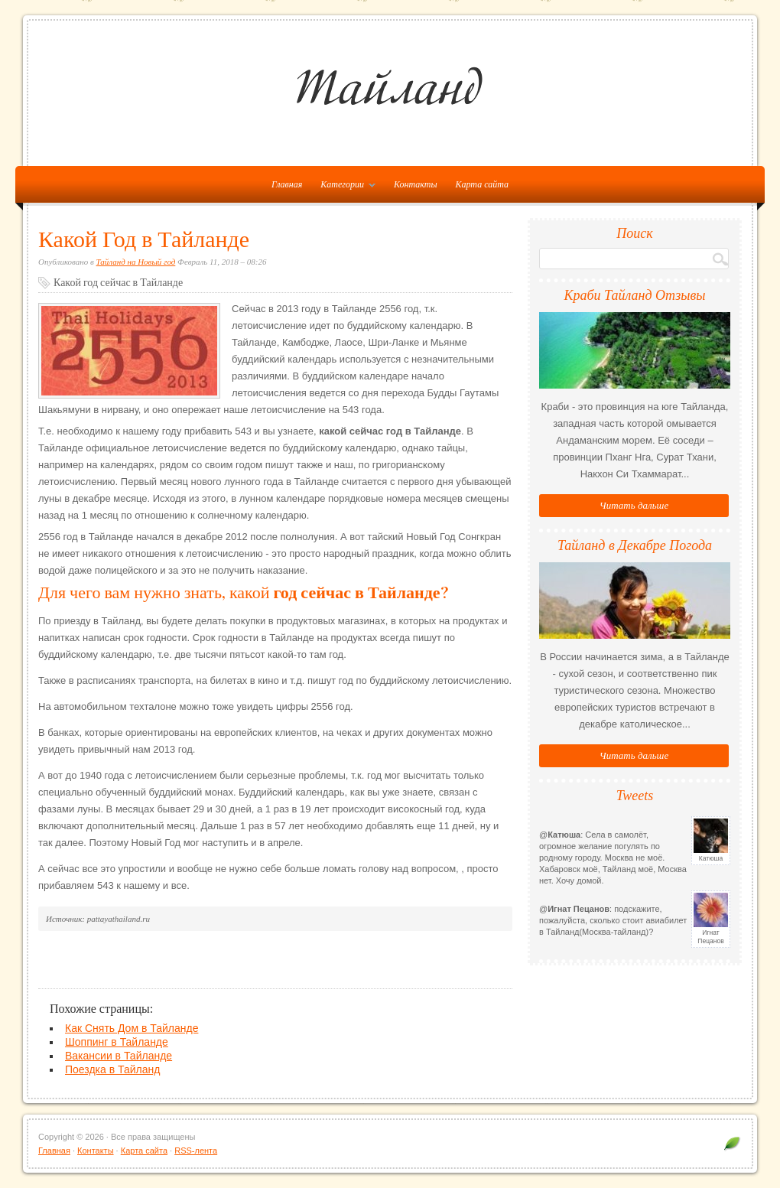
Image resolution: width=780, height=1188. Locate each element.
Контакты (415, 184)
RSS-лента (195, 1150)
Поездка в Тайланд (112, 1069)
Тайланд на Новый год (136, 261)
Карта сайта (482, 184)
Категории (344, 187)
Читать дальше (634, 505)
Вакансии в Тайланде (118, 1056)
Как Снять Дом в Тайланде (131, 1028)
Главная (54, 1150)
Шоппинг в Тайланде (116, 1042)
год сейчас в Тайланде (356, 592)
